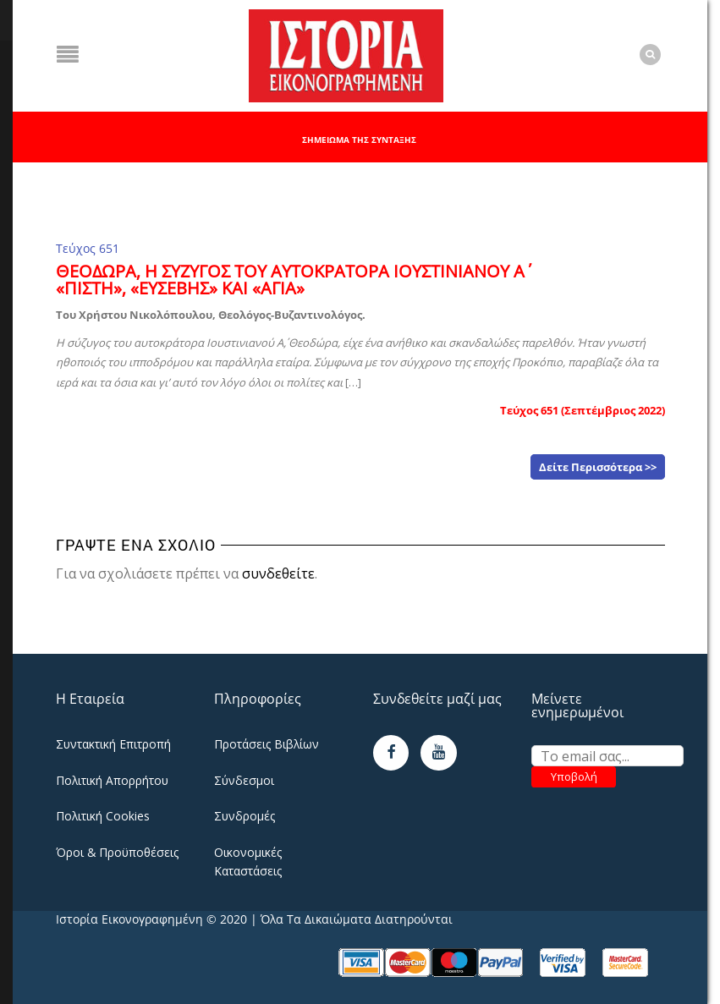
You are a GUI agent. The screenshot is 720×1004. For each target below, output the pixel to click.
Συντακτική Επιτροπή (113, 744)
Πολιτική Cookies (103, 816)
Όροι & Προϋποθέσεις (117, 852)
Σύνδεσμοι (244, 780)
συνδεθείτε (278, 573)
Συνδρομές (244, 816)
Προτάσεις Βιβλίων (266, 744)
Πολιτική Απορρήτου (112, 780)
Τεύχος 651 (87, 248)
